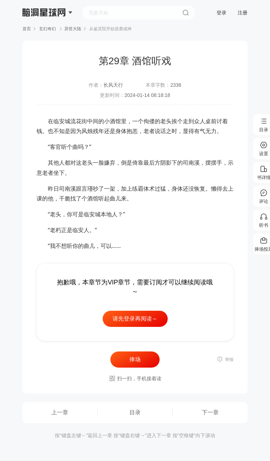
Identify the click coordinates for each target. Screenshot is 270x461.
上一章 (59, 412)
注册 (243, 12)
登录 (221, 12)
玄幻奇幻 (47, 28)
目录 (135, 412)
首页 (26, 28)
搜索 (185, 12)
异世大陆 (72, 28)
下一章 (210, 412)
